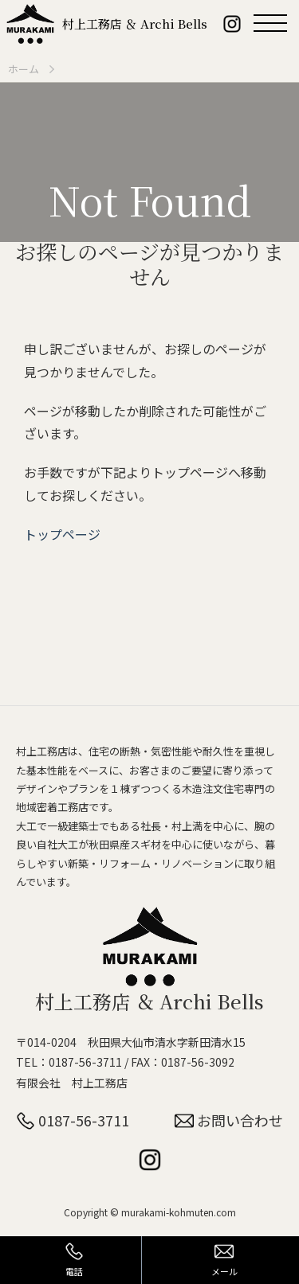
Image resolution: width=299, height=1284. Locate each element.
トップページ (62, 534)
